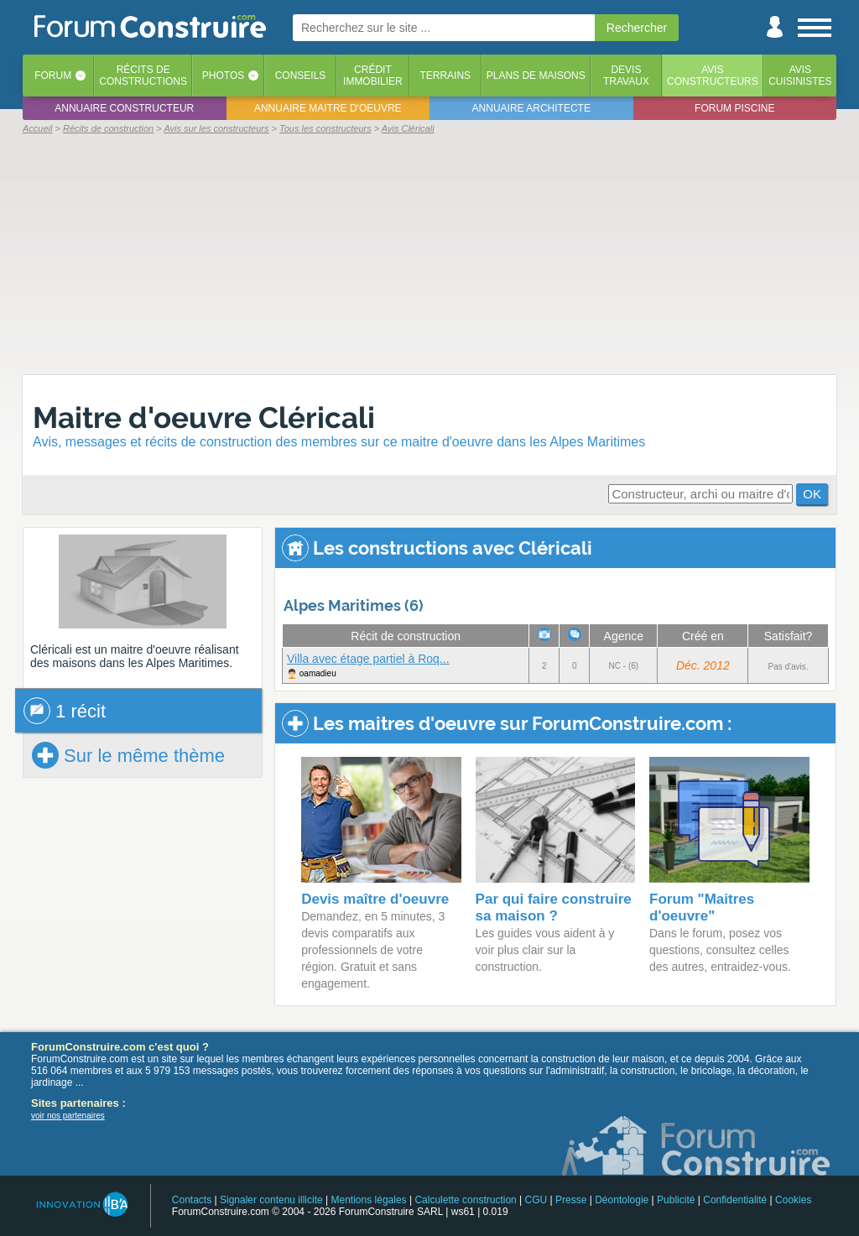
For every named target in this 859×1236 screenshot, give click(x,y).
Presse (570, 1200)
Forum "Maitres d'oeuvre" (701, 907)
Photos (223, 75)
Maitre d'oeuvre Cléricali (204, 417)
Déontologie (621, 1200)
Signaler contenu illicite (271, 1200)
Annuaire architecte (531, 108)
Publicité (676, 1200)
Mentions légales (369, 1200)
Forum (52, 75)
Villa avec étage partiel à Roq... (368, 658)
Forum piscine (734, 108)
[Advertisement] (429, 253)
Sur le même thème (128, 755)
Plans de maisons (536, 75)
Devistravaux (626, 75)
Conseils (300, 75)
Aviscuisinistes (799, 75)
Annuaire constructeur (124, 108)
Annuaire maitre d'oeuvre (328, 108)
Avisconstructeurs (712, 75)
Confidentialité (735, 1200)
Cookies (793, 1200)
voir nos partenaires (68, 1115)
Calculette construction (465, 1200)
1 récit (64, 710)
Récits (143, 75)
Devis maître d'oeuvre (375, 899)
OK (812, 494)
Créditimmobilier (373, 75)
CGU (536, 1200)
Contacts (191, 1200)
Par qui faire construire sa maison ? (554, 907)
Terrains (445, 75)
